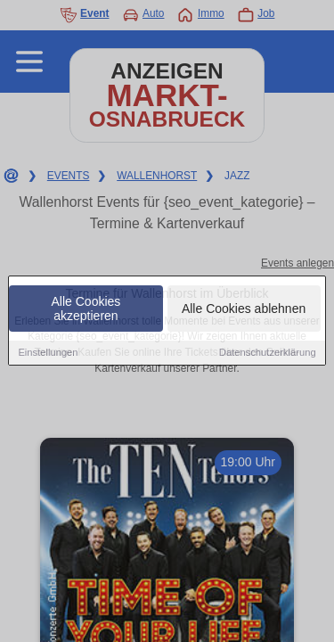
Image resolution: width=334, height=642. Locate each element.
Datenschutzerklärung (267, 354)
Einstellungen (47, 354)
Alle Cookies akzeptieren (86, 310)
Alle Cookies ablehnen (243, 310)
